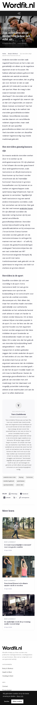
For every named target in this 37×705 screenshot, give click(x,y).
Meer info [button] (20, 696)
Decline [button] (6, 701)
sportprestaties (8, 485)
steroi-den (19, 485)
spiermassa (20, 481)
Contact (5, 686)
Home (4, 53)
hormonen (29, 477)
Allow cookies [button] (17, 701)
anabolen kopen (26, 208)
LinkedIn (7, 497)
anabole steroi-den (10, 477)
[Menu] (19, 13)
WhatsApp (13, 494)
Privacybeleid (6, 690)
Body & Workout (13, 53)
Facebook (24, 494)
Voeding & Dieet (7, 676)
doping (21, 477)
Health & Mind (7, 672)
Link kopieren (24, 497)
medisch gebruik (9, 481)
